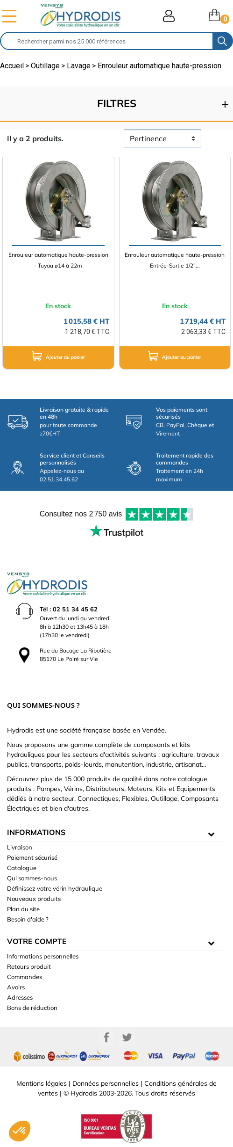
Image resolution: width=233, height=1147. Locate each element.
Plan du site (23, 909)
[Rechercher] (106, 41)
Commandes (24, 976)
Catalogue (21, 867)
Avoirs (16, 987)
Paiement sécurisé (32, 857)
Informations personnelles (42, 956)
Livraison (19, 847)
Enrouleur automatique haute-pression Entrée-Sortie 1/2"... (175, 260)
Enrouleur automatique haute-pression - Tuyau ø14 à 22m (58, 260)
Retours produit (29, 966)
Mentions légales (41, 1083)
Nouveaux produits (34, 898)
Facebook (106, 1037)
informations (36, 832)
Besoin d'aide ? (28, 919)
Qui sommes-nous (32, 878)
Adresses (20, 997)
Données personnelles (105, 1083)
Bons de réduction (32, 1007)
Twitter (127, 1037)
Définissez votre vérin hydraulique (54, 888)
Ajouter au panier (58, 356)
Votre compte (37, 941)
